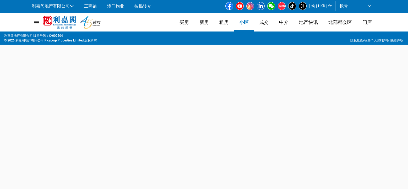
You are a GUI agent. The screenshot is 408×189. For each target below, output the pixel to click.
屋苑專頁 (50, 37)
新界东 (67, 37)
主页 (35, 37)
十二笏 (105, 37)
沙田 (80, 37)
